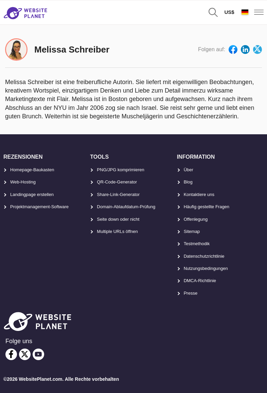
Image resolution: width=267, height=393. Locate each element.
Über (188, 169)
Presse (190, 293)
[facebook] (11, 354)
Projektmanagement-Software (39, 206)
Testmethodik (197, 243)
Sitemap (192, 231)
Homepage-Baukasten (32, 169)
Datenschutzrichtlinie (204, 256)
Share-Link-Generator (118, 194)
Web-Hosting (23, 181)
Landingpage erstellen (32, 194)
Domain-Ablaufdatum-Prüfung (126, 206)
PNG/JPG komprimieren (120, 169)
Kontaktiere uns (199, 194)
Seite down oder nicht (118, 219)
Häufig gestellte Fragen (206, 206)
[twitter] (25, 354)
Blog (188, 181)
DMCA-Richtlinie (200, 280)
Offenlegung (196, 219)
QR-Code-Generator (117, 181)
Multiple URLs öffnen (117, 231)
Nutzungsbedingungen (206, 268)
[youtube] (38, 354)
